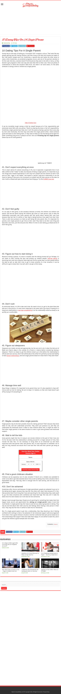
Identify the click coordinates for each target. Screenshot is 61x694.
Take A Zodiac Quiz (30, 123)
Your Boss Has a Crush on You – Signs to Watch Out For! (10, 570)
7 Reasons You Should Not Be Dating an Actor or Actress (30, 570)
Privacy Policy (46, 691)
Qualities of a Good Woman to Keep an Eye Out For (30, 554)
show (55, 524)
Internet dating (52, 258)
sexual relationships (13, 355)
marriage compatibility (25, 310)
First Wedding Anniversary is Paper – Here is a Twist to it (49, 554)
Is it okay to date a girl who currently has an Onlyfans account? (10, 544)
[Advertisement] (30, 21)
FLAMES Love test (48, 179)
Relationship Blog (6, 43)
